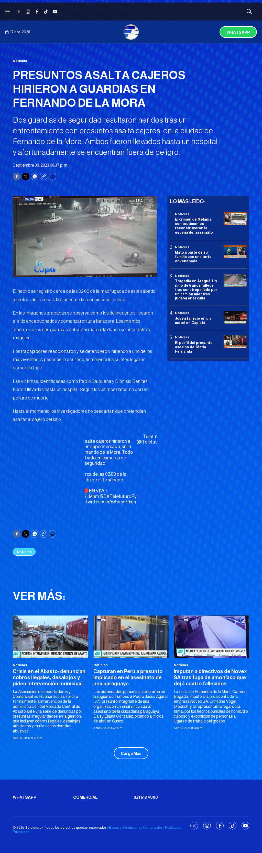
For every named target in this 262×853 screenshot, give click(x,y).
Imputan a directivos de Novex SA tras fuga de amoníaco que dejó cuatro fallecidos (210, 677)
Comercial (85, 797)
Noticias (20, 61)
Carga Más (131, 753)
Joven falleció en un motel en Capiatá (193, 320)
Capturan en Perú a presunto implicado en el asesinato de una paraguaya (128, 677)
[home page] (131, 32)
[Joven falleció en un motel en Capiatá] (235, 317)
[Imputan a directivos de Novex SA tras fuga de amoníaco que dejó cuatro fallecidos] (211, 637)
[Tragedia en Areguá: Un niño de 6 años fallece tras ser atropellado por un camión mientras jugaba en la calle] (235, 280)
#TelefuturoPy (121, 496)
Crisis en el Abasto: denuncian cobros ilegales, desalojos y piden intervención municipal (49, 677)
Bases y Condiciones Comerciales (136, 827)
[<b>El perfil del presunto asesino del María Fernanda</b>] (235, 341)
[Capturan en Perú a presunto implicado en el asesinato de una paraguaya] (131, 637)
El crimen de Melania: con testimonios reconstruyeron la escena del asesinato (194, 225)
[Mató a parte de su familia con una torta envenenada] (235, 251)
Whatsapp (238, 32)
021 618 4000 (146, 797)
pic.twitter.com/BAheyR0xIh (107, 501)
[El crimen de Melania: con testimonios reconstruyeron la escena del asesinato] (235, 218)
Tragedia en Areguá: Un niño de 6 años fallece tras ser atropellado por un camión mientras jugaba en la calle (196, 289)
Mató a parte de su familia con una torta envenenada (193, 256)
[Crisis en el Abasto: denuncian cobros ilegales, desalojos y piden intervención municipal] (50, 637)
